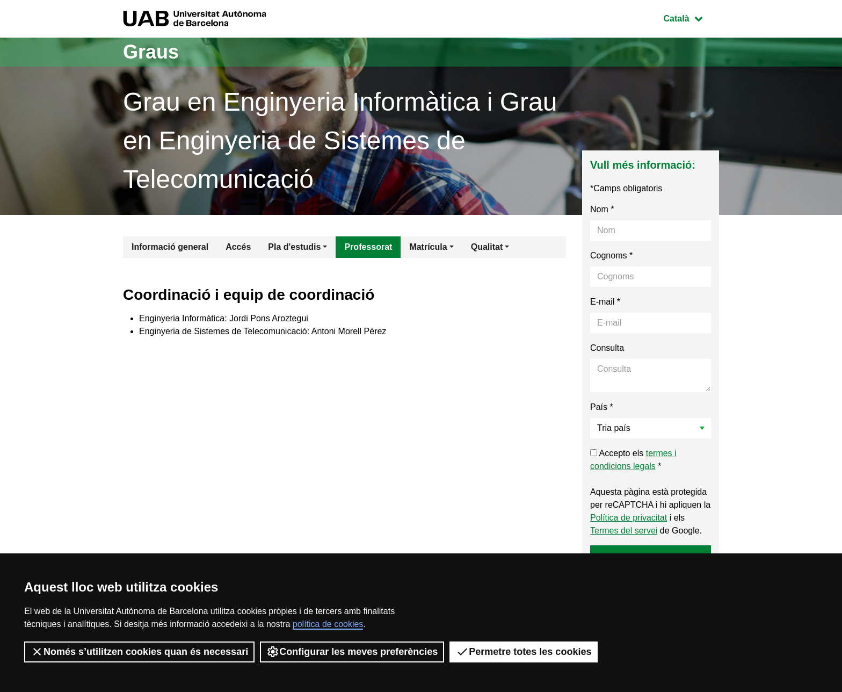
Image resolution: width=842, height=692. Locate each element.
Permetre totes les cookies (523, 651)
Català (691, 17)
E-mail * (605, 301)
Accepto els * (633, 460)
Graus (151, 52)
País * (601, 407)
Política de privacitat (628, 517)
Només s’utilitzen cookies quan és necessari (139, 651)
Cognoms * (611, 255)
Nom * (602, 209)
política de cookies (328, 624)
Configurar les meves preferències (352, 651)
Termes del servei (623, 530)
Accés (238, 246)
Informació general (170, 246)
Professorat (368, 246)
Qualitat (487, 246)
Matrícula (428, 246)
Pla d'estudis (294, 246)
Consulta (607, 347)
